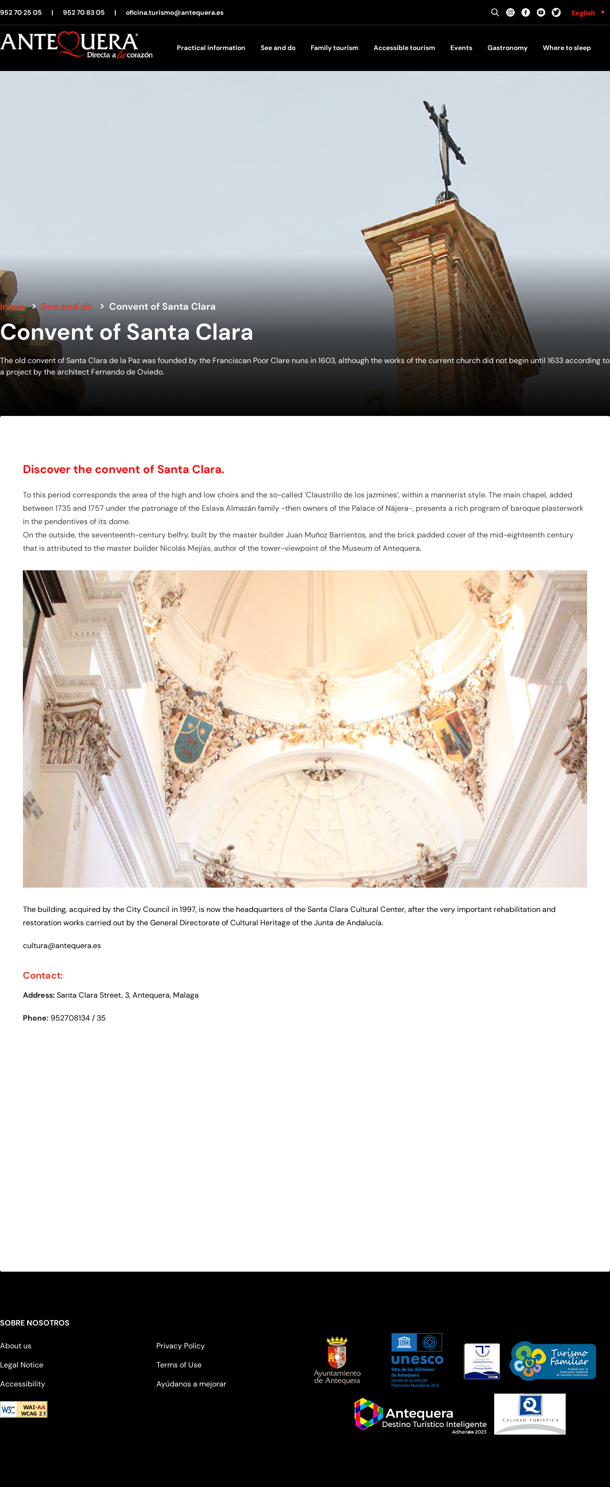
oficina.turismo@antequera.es (175, 12)
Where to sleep (567, 47)
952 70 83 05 (84, 12)
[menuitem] (588, 12)
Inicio (12, 306)
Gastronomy (508, 47)
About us (15, 1346)
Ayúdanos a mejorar (191, 1384)
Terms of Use (179, 1365)
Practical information (211, 47)
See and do (278, 47)
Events (461, 47)
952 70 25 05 (21, 12)
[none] (588, 12)
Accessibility (22, 1384)
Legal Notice (21, 1365)
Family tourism (334, 47)
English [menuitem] (583, 13)
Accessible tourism (404, 47)
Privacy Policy (180, 1346)
